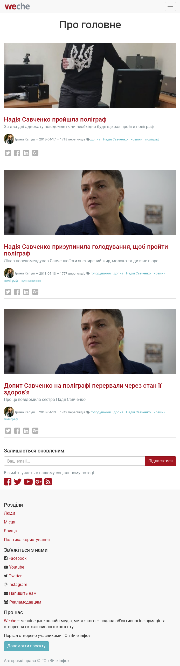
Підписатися (160, 460)
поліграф (152, 139)
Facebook (17, 558)
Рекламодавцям (25, 602)
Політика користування (27, 539)
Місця (9, 522)
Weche (10, 620)
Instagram (18, 584)
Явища (10, 530)
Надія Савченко (115, 139)
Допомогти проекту (26, 645)
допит (95, 139)
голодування (101, 273)
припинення (31, 280)
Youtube (16, 567)
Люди (9, 513)
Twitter (15, 575)
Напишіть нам (23, 593)
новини (136, 139)
